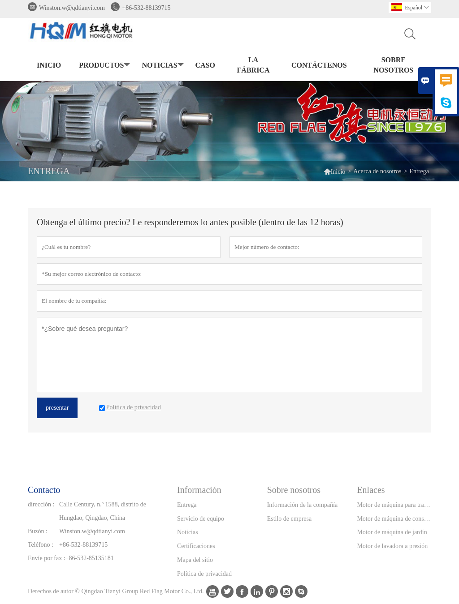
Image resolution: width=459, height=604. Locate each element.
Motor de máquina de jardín (392, 532)
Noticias (187, 532)
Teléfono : (40, 544)
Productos (103, 65)
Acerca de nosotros (377, 171)
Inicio (49, 65)
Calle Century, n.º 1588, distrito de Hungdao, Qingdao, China (102, 511)
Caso (205, 65)
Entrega (187, 504)
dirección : (41, 504)
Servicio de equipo (200, 518)
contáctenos (319, 65)
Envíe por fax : (46, 558)
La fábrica (253, 65)
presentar (57, 407)
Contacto (44, 490)
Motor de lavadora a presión (392, 546)
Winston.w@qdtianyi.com (72, 7)
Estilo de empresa (289, 518)
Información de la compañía (302, 504)
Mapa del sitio (195, 560)
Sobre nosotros (393, 65)
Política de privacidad (204, 573)
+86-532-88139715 (146, 7)
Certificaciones (196, 546)
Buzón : (38, 531)
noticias (162, 65)
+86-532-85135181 (89, 558)
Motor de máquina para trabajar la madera (394, 504)
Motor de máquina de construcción (394, 518)
